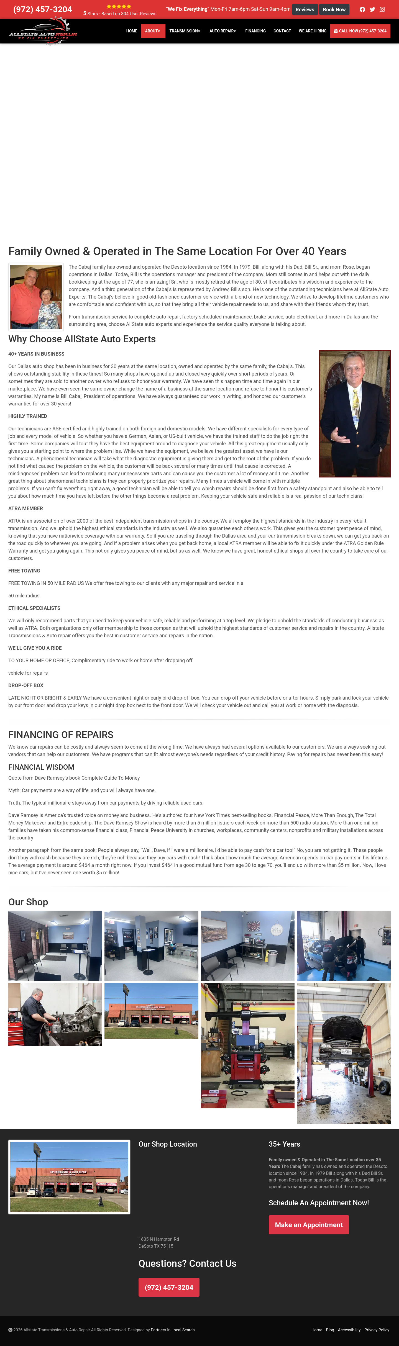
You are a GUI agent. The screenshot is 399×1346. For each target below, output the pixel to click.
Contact (282, 31)
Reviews (305, 9)
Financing (255, 31)
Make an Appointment (309, 1225)
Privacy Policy (376, 1329)
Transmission (185, 31)
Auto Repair (223, 31)
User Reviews (139, 13)
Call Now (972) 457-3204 (360, 31)
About (153, 31)
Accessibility (349, 1329)
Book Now (334, 9)
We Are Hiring (313, 31)
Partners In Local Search (173, 1329)
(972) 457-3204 (169, 1287)
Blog (330, 1329)
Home (131, 31)
